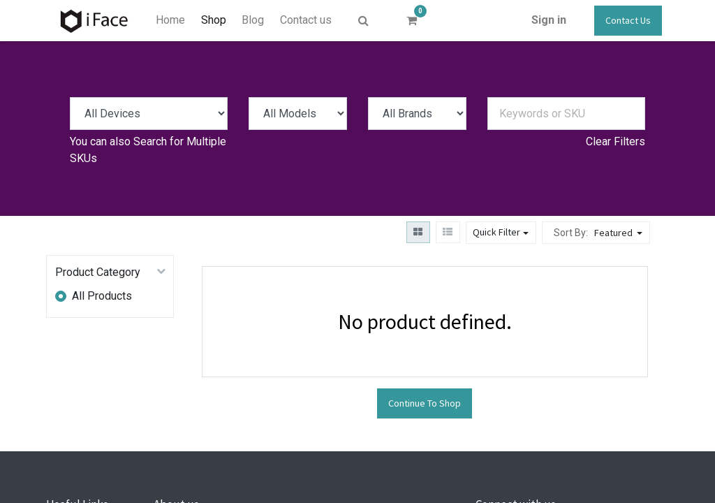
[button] (620, 232)
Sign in (548, 20)
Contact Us (628, 20)
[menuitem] (170, 20)
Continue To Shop (424, 403)
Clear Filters (615, 141)
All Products (102, 295)
